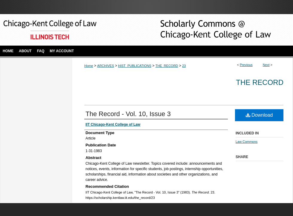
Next (266, 65)
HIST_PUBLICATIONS (134, 66)
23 (184, 66)
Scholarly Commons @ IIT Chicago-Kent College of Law (206, 30)
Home (88, 66)
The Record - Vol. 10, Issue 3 (128, 114)
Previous (246, 65)
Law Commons (246, 141)
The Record (259, 82)
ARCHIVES (105, 66)
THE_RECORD (166, 66)
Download (259, 115)
